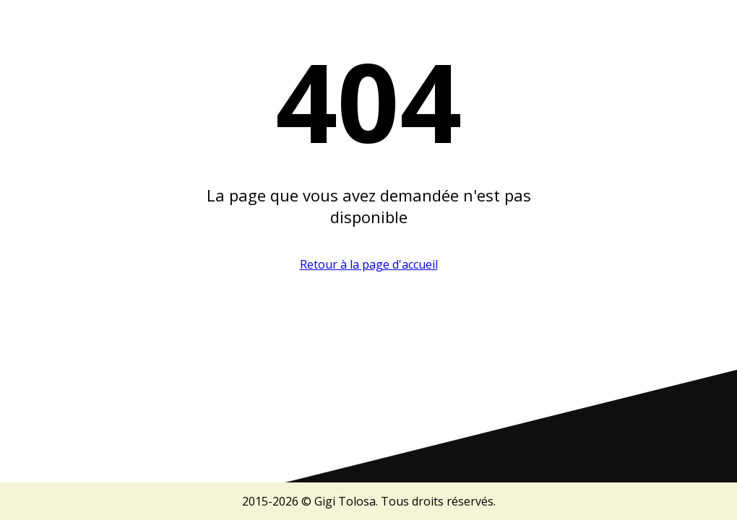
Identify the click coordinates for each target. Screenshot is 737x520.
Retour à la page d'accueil (369, 264)
